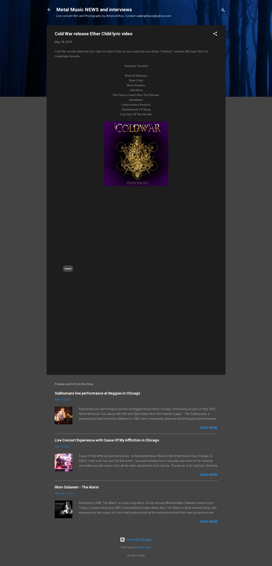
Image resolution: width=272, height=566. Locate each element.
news (68, 268)
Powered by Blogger (136, 539)
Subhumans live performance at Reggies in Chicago (97, 393)
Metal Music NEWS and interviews (94, 9)
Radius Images (145, 547)
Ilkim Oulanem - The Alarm (77, 487)
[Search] (223, 11)
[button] (215, 34)
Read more (209, 428)
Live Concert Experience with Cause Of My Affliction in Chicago (107, 440)
